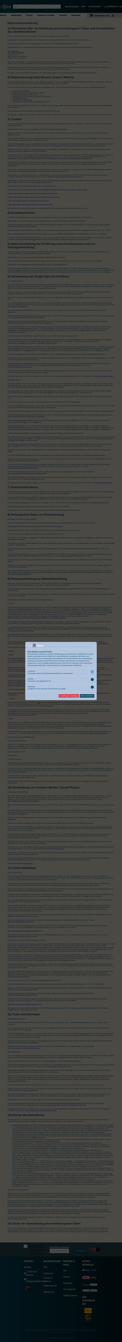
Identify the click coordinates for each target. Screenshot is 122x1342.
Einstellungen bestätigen (69, 696)
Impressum (56, 665)
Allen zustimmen (87, 696)
